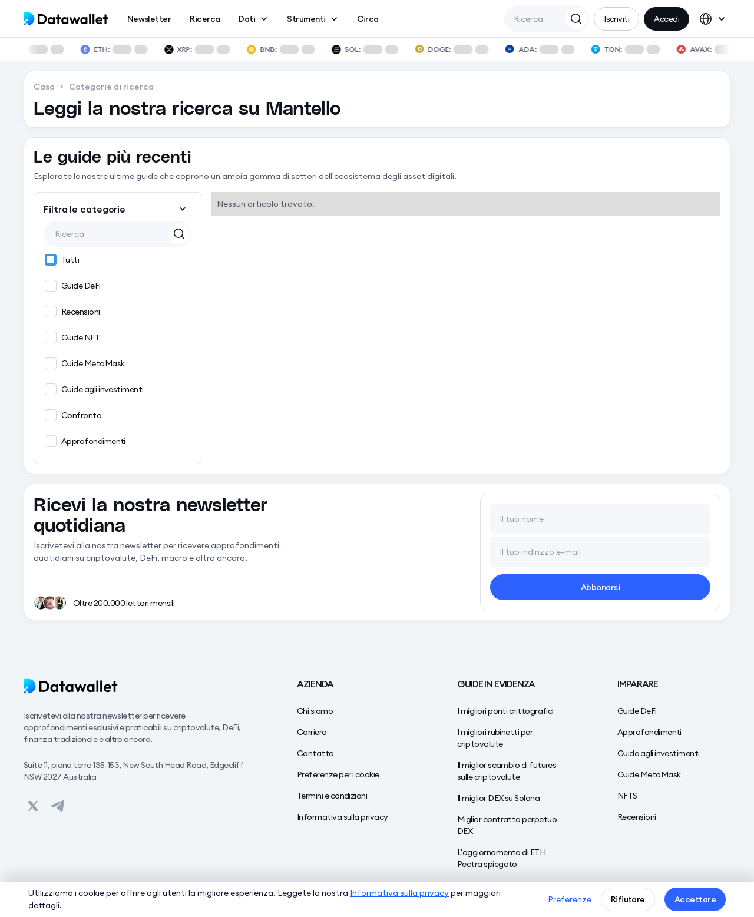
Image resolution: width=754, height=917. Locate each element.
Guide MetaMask (648, 774)
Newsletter (149, 19)
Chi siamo (315, 711)
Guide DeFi (637, 711)
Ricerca (205, 19)
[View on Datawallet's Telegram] (57, 806)
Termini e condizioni (332, 795)
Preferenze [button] (569, 899)
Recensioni (636, 817)
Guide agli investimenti (658, 753)
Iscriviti (616, 19)
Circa (367, 19)
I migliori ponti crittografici (505, 711)
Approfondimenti (649, 732)
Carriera (312, 732)
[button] (253, 18)
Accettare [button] (695, 899)
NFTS (627, 795)
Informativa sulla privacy (342, 817)
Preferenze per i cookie (338, 774)
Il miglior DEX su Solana (498, 798)
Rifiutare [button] (628, 899)
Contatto (315, 753)
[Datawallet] (137, 686)
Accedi (666, 19)
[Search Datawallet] (576, 18)
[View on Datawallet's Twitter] (33, 806)
